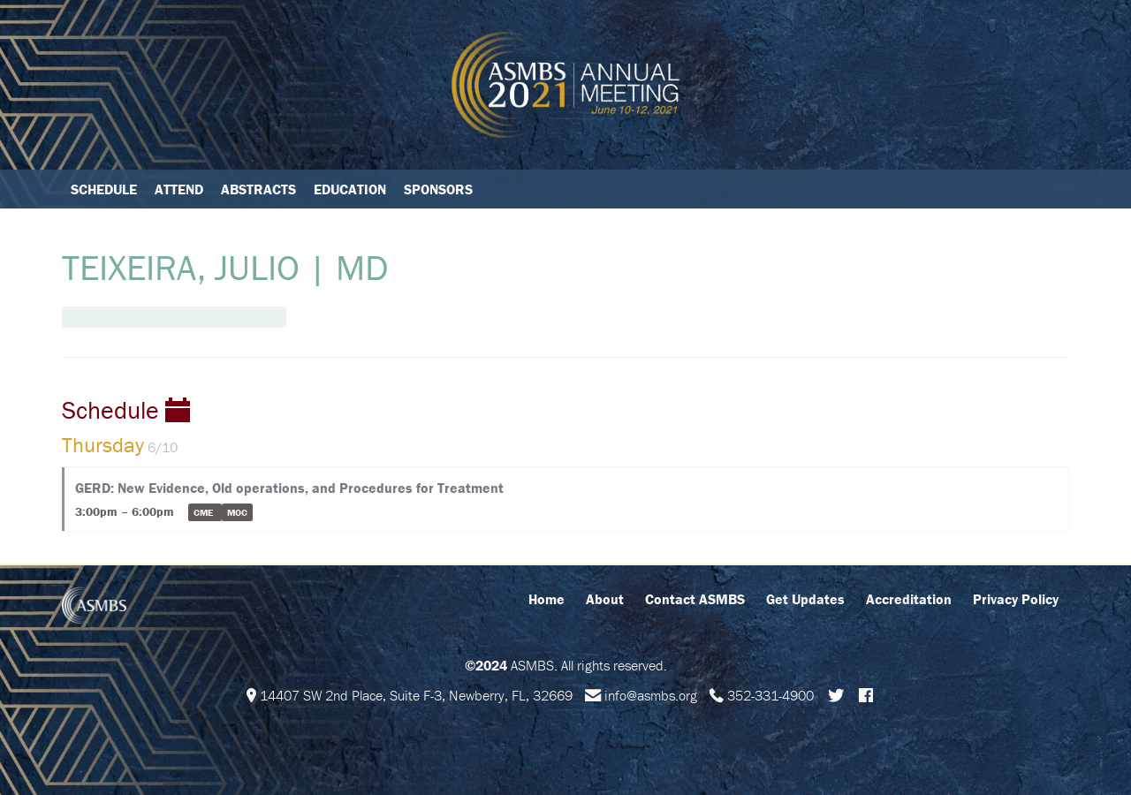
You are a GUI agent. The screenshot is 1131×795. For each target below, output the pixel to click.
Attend (179, 189)
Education (350, 189)
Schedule (104, 189)
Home (546, 599)
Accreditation (909, 599)
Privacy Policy (1016, 599)
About (605, 599)
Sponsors (438, 189)
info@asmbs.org (650, 695)
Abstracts (258, 189)
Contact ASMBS (695, 599)
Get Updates (805, 599)
